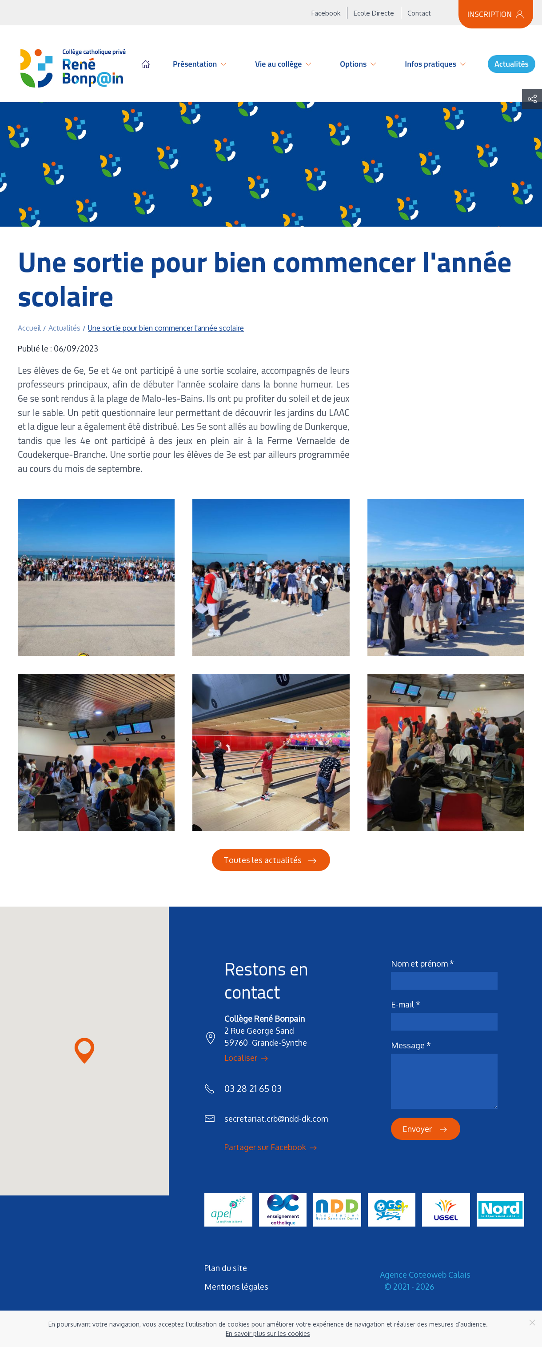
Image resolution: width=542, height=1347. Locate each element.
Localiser (247, 1058)
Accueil (145, 64)
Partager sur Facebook (271, 1148)
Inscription (495, 14)
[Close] (532, 1322)
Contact (419, 13)
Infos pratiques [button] (436, 64)
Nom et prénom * (422, 963)
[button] (96, 577)
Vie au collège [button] (284, 64)
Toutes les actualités (271, 861)
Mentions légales (236, 1286)
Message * (411, 1045)
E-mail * (405, 1004)
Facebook (325, 13)
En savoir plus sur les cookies (268, 1333)
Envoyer (426, 1129)
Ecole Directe (374, 13)
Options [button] (359, 64)
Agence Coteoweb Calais (425, 1274)
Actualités (511, 64)
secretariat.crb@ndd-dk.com (276, 1118)
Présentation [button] (200, 64)
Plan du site (225, 1268)
